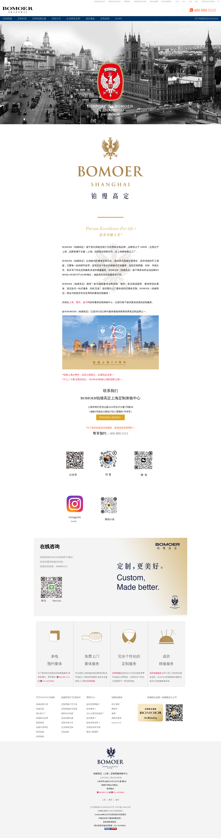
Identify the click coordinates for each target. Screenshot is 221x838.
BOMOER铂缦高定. (115, 811)
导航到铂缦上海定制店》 (110, 417)
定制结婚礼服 (39, 18)
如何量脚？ (91, 718)
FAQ (183, 1)
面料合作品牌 (67, 713)
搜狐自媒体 (117, 718)
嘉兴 (196, 1)
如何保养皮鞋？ (93, 722)
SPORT (118, 18)
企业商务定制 (73, 18)
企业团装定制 (67, 727)
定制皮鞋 (105, 18)
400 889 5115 (119, 433)
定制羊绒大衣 (67, 722)
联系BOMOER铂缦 (208, 1)
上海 (190, 1)
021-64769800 (47, 681)
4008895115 (61, 566)
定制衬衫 (22, 18)
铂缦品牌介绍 (42, 704)
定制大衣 (56, 18)
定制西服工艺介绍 (69, 704)
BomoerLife (116, 722)
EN (218, 1)
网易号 (115, 709)
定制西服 (7, 18)
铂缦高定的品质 (99, 1)
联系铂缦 (40, 732)
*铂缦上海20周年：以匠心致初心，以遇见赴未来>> (88, 375)
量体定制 (89, 677)
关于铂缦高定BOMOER (206, 18)
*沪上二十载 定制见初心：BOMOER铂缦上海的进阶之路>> (92, 379)
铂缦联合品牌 (42, 718)
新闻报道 (127, 1)
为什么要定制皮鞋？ (95, 713)
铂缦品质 (40, 709)
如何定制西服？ (166, 1)
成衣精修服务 (155, 673)
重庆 (78, 302)
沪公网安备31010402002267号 (102, 807)
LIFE (177, 1)
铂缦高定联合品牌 (140, 1)
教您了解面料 (92, 732)
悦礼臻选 (154, 1)
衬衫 (147, 265)
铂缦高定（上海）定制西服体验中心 (110, 773)
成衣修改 (90, 18)
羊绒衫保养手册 (93, 727)
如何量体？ (91, 709)
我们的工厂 (41, 713)
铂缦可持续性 (42, 727)
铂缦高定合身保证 (114, 1)
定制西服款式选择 (69, 709)
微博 (114, 713)
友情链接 (40, 736)
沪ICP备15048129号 (123, 807)
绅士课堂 (116, 704)
